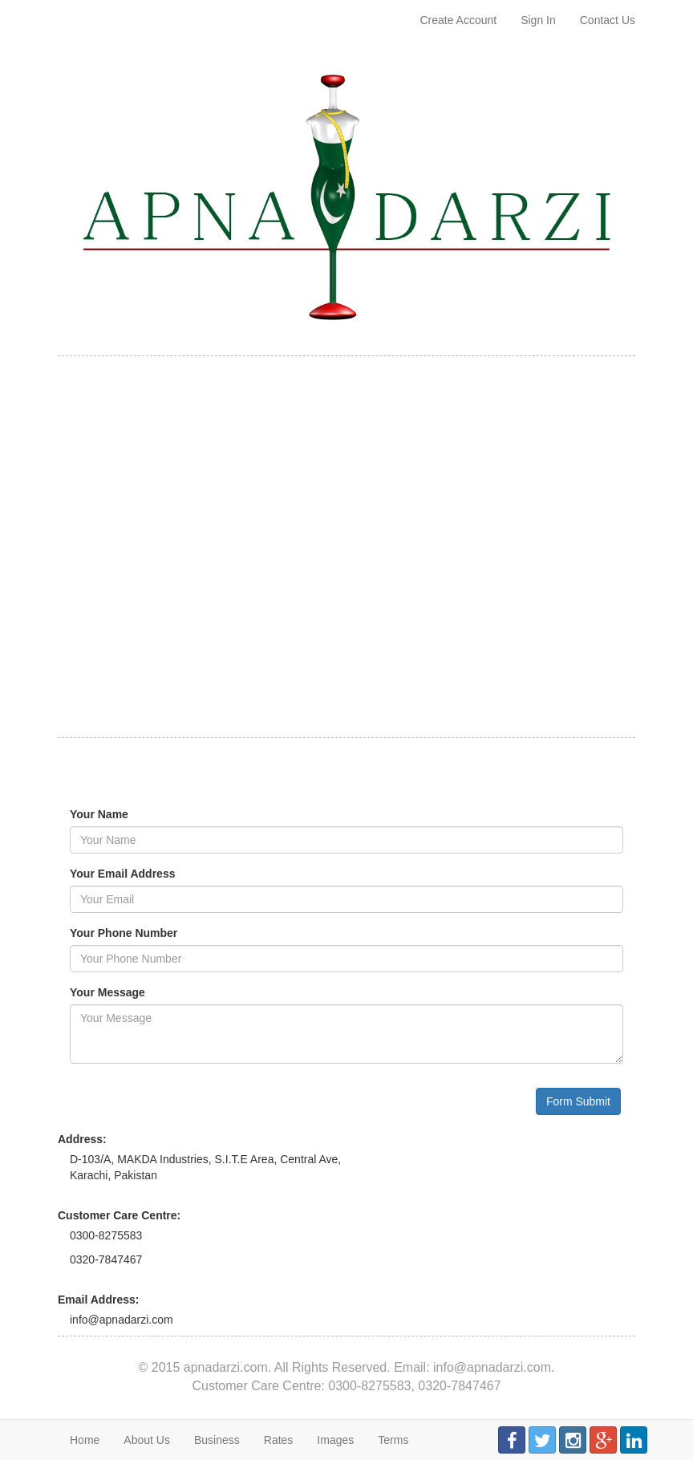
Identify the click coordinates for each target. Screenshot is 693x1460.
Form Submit (578, 1101)
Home (84, 1440)
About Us (147, 1440)
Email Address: (98, 1299)
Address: (82, 1139)
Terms (393, 1440)
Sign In (538, 20)
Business (217, 1440)
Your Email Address (122, 873)
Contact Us (607, 20)
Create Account (457, 20)
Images (335, 1440)
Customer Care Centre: (119, 1215)
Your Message (107, 992)
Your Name (99, 814)
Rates (279, 1440)
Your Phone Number (123, 933)
